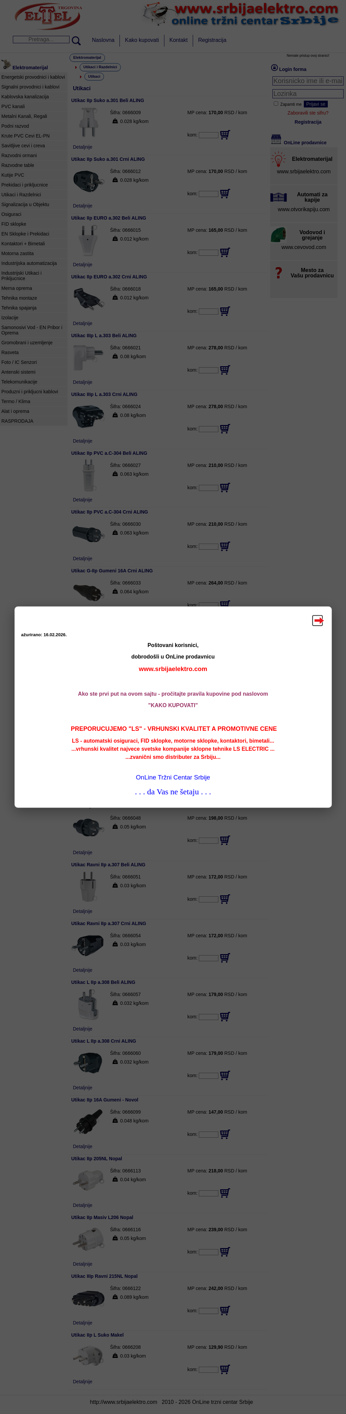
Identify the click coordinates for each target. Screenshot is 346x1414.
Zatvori (317, 620)
